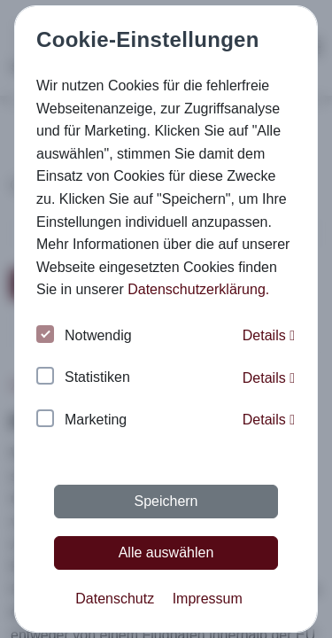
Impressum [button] (208, 598)
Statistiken (83, 378)
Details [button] (269, 335)
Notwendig (84, 336)
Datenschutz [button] (114, 598)
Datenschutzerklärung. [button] (198, 289)
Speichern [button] (165, 501)
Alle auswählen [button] (166, 552)
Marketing (81, 420)
